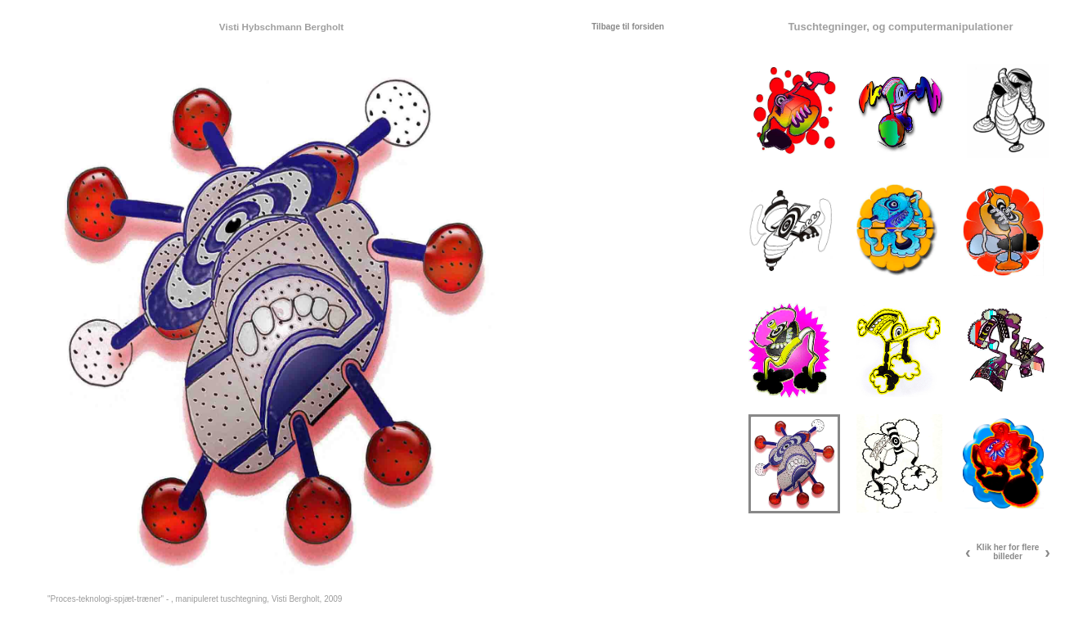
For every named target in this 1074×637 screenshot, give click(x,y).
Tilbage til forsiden (627, 26)
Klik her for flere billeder (1008, 552)
